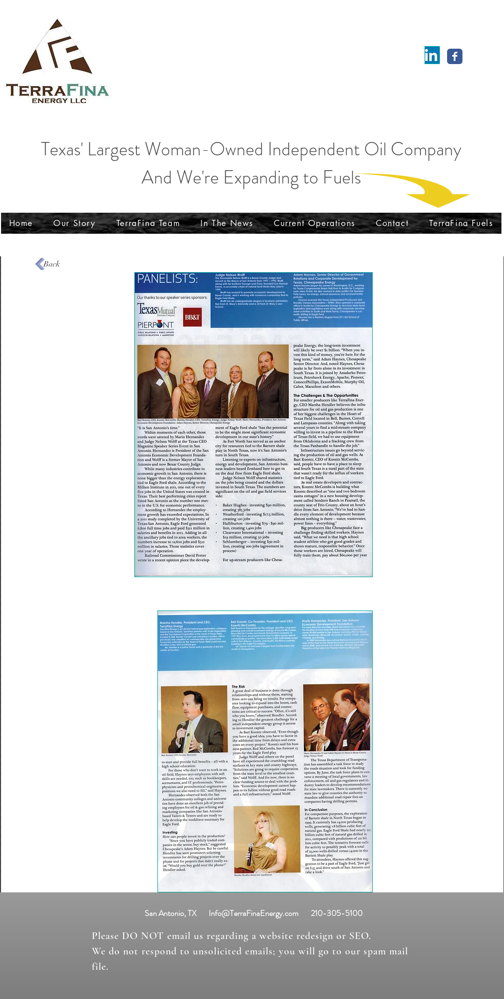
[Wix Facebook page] (454, 56)
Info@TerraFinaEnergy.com (253, 913)
